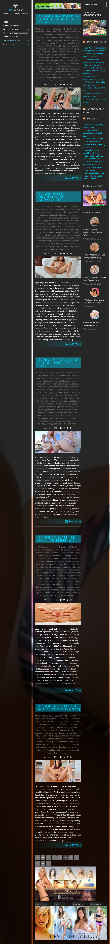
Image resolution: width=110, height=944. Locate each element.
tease (48, 72)
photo (61, 60)
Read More (74, 177)
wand (44, 78)
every (61, 40)
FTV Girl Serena (42, 375)
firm (57, 730)
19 (43, 863)
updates (46, 246)
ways (49, 78)
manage (76, 55)
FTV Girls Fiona (65, 46)
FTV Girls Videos (95, 42)
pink (72, 60)
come (54, 38)
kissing (43, 52)
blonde (68, 378)
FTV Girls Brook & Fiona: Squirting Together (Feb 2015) (58, 19)
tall (67, 587)
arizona (41, 35)
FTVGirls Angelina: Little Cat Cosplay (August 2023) (94, 256)
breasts (72, 553)
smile (38, 584)
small (76, 742)
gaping (45, 227)
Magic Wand (57, 55)
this (76, 72)
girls (77, 46)
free (65, 43)
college (48, 38)
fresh (73, 224)
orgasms (66, 232)
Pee (72, 232)
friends (77, 43)
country (68, 384)
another (56, 550)
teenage (40, 244)
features (49, 390)
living (67, 398)
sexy (70, 412)
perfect (47, 60)
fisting (64, 224)
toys (70, 244)
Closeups (41, 38)
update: (39, 246)
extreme (75, 40)
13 (54, 858)
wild (38, 424)
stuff (70, 69)
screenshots (48, 66)
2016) (42, 209)
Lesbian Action (59, 52)
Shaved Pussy (64, 581)
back (66, 550)
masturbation (44, 58)
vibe (57, 593)
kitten (67, 395)
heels (56, 733)
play (37, 63)
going (38, 49)
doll (64, 558)
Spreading (50, 69)
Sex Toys (59, 412)
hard (48, 49)
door (45, 40)
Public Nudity (60, 63)
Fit (74, 564)
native (39, 232)
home (62, 49)
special (49, 584)
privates (53, 578)
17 (76, 858)
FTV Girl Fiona (71, 29)
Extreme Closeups (43, 43)
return (77, 63)
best (54, 35)
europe (45, 387)
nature (40, 739)
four (61, 43)
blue (66, 212)
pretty (46, 63)
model (65, 573)
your (76, 78)
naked (57, 58)
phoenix (49, 407)
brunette (75, 378)
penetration (40, 235)
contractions (41, 218)
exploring (67, 40)
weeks (54, 78)
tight (62, 244)
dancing (40, 40)
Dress (55, 40)
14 (60, 858)
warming (71, 750)
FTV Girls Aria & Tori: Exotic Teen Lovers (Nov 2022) (93, 301)
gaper (54, 567)
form (65, 730)
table (51, 418)
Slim (77, 581)
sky (71, 66)
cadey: (41, 556)
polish (45, 742)
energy (74, 558)
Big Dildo (59, 212)
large (66, 570)
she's (75, 412)
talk (44, 72)
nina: (60, 404)
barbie (77, 550)
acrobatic (66, 32)
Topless (62, 590)
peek (76, 232)
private (46, 578)
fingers (57, 564)
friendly (70, 43)
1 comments (64, 249)
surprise (51, 587)
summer (76, 69)
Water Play (75, 593)
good (44, 49)
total (50, 75)
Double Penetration (71, 218)
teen (53, 72)
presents (41, 410)
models (72, 573)
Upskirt (53, 246)
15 (65, 858)
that (67, 72)
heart (53, 49)
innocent (70, 227)
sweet (57, 587)
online (63, 58)
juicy (37, 229)
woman (65, 78)
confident (70, 38)
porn (41, 63)
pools (76, 407)
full (48, 392)
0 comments (58, 80)
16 (71, 858)
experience (61, 221)
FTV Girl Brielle (72, 207)
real (72, 63)
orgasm (73, 58)
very (69, 75)
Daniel (58, 29)
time (38, 75)
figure (51, 224)
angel (77, 375)
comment (61, 38)
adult (53, 209)
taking (39, 72)
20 (49, 863)
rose (57, 238)
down (50, 40)
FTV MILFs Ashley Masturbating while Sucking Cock (94, 133)
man (70, 55)
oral (68, 58)
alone (53, 719)
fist (59, 224)
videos (38, 78)
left (76, 395)
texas (62, 72)
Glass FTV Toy (69, 392)
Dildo (61, 218)
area (78, 32)
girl (73, 46)
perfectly (54, 60)
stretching (60, 415)
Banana (71, 550)
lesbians (69, 52)
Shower (61, 66)
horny (64, 227)
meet (40, 404)
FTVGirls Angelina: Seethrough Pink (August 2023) (92, 232)
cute (76, 38)
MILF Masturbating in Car (94, 173)
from (44, 46)
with (59, 78)
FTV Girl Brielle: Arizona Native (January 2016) (50, 197)
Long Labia (74, 398)
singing (40, 415)
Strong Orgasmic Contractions (58, 241)
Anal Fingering (65, 209)
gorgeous (42, 395)
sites (67, 66)
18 (37, 863)
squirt (57, 69)
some (38, 69)
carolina (58, 381)
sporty (43, 69)
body (58, 35)
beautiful (48, 35)
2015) (59, 32)
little (37, 55)
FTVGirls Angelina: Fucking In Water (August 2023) (94, 278)
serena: (52, 412)
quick (68, 63)
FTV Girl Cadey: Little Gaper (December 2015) (56, 538)
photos (67, 60)
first (57, 43)
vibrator (58, 750)
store (77, 584)
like (78, 52)
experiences (59, 561)
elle (42, 221)
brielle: (75, 212)
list (59, 398)
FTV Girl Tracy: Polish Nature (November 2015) (58, 707)
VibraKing (75, 75)
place (76, 60)
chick (75, 35)
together (44, 75)
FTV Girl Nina (74, 373)
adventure (70, 375)
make (65, 55)
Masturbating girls (93, 110)
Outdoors (40, 60)
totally (72, 590)
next (44, 232)
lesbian (49, 52)
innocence (45, 570)
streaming (41, 241)
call (52, 381)
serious (51, 581)
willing (42, 596)
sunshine (43, 587)
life (74, 52)
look (42, 55)
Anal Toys (76, 209)
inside (68, 49)
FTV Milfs (91, 118)
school (40, 66)
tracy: (77, 747)
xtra (51, 596)
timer (75, 418)
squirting (64, 69)
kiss (37, 52)
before (58, 378)
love (50, 55)
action (73, 32)
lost (45, 55)
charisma (44, 215)
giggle (65, 567)
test (57, 72)
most (52, 58)
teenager (47, 244)
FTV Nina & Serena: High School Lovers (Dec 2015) (57, 363)
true (59, 75)
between (57, 553)
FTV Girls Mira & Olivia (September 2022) (91, 324)
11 (43, 858)
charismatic (53, 215)
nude (65, 404)
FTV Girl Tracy (73, 716)
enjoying (47, 221)
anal (57, 209)
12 (49, 858)
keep (77, 49)
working (48, 424)
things (72, 72)
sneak (75, 66)
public (51, 63)
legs (75, 733)
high (57, 49)
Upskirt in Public (63, 246)
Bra (67, 35)
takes (56, 418)
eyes (46, 224)
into (72, 49)
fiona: (53, 43)
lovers (43, 401)
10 (37, 858)
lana (72, 395)
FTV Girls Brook (52, 46)
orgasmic (58, 232)
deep (56, 558)
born (63, 35)
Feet (46, 564)
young (71, 78)
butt (70, 35)
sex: (56, 66)
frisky (39, 46)
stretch (52, 415)
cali (40, 381)
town (55, 75)
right (53, 238)
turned (64, 75)
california (46, 381)
